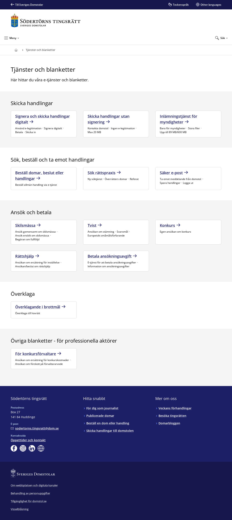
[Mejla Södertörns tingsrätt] (35, 428)
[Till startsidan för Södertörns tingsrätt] (46, 20)
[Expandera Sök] (221, 37)
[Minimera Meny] (11, 37)
